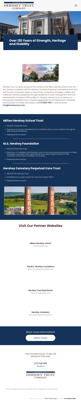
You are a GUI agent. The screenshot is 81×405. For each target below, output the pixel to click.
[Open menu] (76, 5)
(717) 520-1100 (40, 363)
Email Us (40, 366)
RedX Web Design (51, 398)
